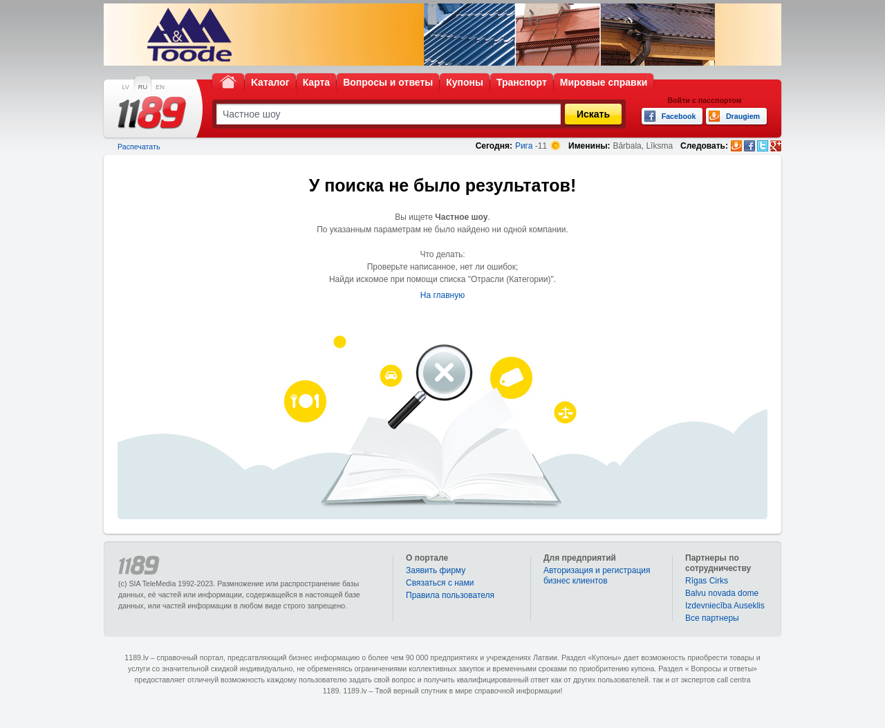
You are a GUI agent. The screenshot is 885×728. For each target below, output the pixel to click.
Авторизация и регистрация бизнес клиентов (597, 576)
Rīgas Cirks (706, 581)
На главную (442, 295)
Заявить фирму (435, 570)
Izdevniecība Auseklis (725, 605)
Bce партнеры (712, 618)
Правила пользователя (450, 595)
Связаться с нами (440, 583)
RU (142, 87)
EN (160, 87)
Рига (524, 146)
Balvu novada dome (721, 593)
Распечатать (139, 146)
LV (125, 87)
